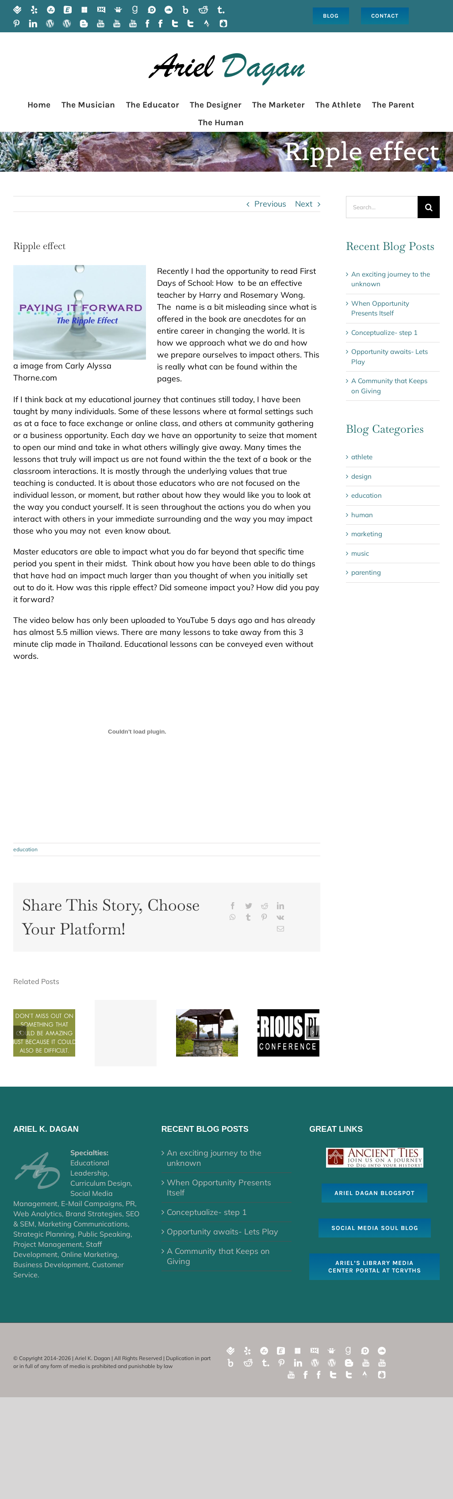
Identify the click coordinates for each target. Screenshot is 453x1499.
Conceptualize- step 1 (384, 332)
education (25, 849)
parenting (366, 572)
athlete (361, 457)
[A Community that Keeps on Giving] (207, 1032)
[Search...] (382, 207)
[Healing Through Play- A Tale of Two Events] (288, 1032)
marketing (366, 534)
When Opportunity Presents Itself (219, 1187)
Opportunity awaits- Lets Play (222, 1231)
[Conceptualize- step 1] (126, 1033)
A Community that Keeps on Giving (218, 1256)
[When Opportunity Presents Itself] (44, 1032)
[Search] (429, 207)
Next (303, 204)
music (360, 553)
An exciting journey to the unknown (214, 1158)
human (362, 515)
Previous (270, 204)
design (361, 476)
